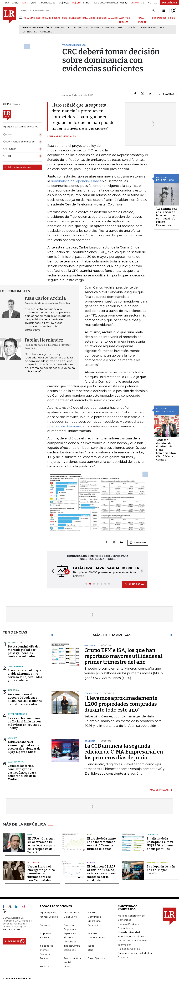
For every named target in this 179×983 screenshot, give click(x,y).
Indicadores (46, 945)
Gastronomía (15, 666)
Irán (29, 834)
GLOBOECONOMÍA (78, 18)
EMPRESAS (54, 18)
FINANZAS (29, 18)
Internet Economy (157, 862)
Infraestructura (72, 945)
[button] (52, 571)
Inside (91, 945)
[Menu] (21, 17)
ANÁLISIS (113, 18)
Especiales (70, 933)
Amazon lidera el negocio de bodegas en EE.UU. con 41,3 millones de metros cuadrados (25, 699)
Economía (93, 925)
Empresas (45, 933)
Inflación (59, 27)
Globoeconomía (97, 937)
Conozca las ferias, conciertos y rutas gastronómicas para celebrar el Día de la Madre (22, 772)
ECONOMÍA (42, 18)
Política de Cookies (129, 948)
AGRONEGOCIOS (98, 18)
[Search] (153, 10)
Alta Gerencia (71, 912)
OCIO (64, 18)
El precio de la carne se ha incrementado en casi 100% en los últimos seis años (101, 844)
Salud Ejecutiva (96, 958)
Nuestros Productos (129, 924)
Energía (131, 27)
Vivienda (12, 738)
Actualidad (33, 862)
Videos (67, 966)
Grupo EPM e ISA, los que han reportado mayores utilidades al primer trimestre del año (123, 656)
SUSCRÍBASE (169, 2)
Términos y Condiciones (131, 936)
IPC (69, 27)
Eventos (92, 933)
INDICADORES (159, 18)
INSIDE (171, 18)
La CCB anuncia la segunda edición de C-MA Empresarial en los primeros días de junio (123, 752)
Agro (90, 834)
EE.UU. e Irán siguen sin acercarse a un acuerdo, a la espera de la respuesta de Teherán (41, 845)
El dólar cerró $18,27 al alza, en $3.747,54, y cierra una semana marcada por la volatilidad (101, 873)
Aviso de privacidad (129, 932)
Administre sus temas (17, 167)
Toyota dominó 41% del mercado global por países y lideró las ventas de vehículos (24, 651)
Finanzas (44, 937)
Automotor (15, 642)
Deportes (152, 834)
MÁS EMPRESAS (159, 789)
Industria (13, 690)
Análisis (92, 912)
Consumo (45, 925)
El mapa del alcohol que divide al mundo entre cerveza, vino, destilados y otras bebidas (25, 675)
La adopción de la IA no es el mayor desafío (161, 870)
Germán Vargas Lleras (151, 27)
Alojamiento (81, 27)
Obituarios (69, 949)
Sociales (44, 966)
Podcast (44, 958)
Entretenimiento (17, 714)
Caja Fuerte (70, 916)
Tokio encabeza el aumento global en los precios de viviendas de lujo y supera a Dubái (24, 747)
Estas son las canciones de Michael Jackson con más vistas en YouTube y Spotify (24, 723)
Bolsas (91, 862)
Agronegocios (48, 912)
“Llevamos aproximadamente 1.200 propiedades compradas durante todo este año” (120, 704)
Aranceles (46, 32)
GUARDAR (166, 94)
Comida (95, 27)
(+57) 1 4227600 (12, 929)
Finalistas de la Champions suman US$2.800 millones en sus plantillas (160, 844)
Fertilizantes (29, 32)
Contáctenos (125, 928)
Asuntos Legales (49, 916)
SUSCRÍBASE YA (134, 584)
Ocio (90, 949)
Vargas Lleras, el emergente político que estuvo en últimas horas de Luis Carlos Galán (41, 873)
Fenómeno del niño (112, 27)
